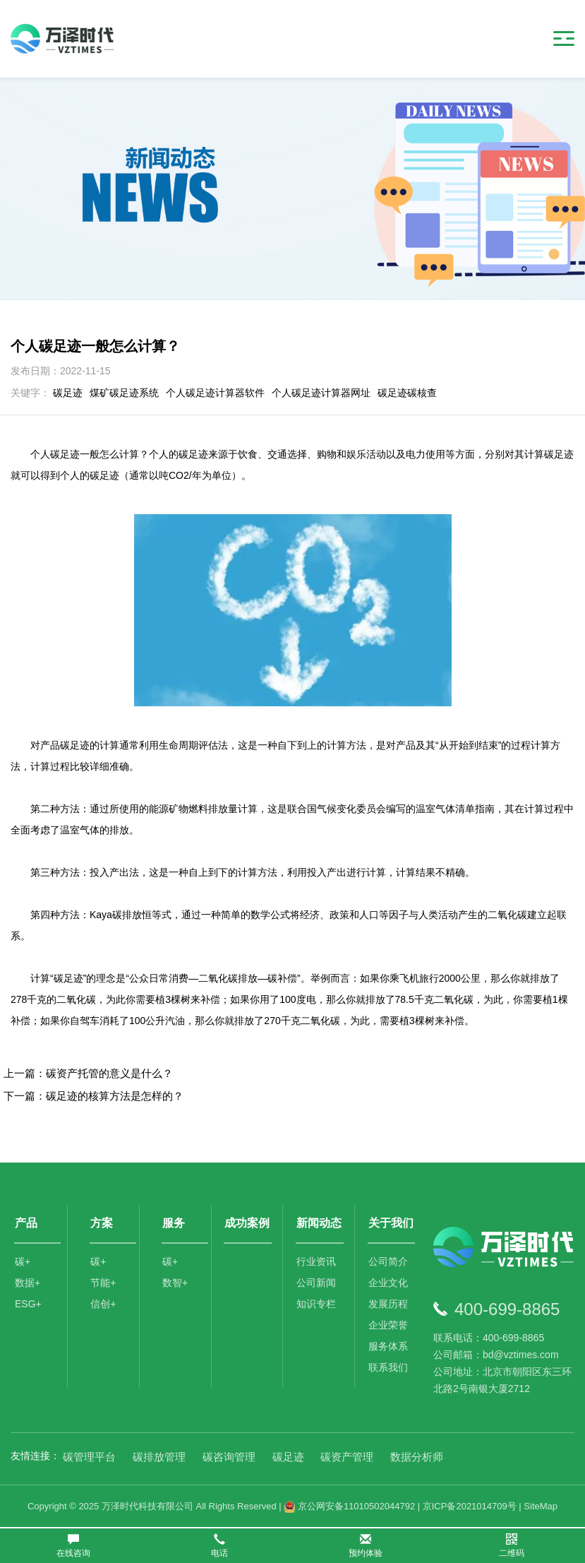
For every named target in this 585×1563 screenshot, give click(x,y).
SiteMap (540, 1506)
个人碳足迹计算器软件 (215, 392)
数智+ (175, 1282)
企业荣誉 (388, 1325)
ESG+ (28, 1303)
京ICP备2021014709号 (470, 1506)
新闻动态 (319, 1223)
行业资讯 (316, 1261)
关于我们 (391, 1223)
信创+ (103, 1303)
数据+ (27, 1282)
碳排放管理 (159, 1457)
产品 (26, 1223)
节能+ (103, 1282)
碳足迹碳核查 (407, 392)
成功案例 (247, 1223)
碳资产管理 (346, 1457)
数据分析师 (416, 1457)
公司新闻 (316, 1282)
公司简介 (388, 1261)
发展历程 (388, 1303)
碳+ (22, 1261)
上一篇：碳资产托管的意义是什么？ (88, 1073)
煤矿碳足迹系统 (124, 392)
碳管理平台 (89, 1457)
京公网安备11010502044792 (349, 1506)
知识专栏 (316, 1303)
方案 (101, 1223)
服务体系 (388, 1346)
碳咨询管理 (229, 1457)
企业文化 (388, 1282)
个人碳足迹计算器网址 (321, 392)
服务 (173, 1223)
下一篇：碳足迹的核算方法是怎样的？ (93, 1096)
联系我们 (388, 1367)
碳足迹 (68, 392)
